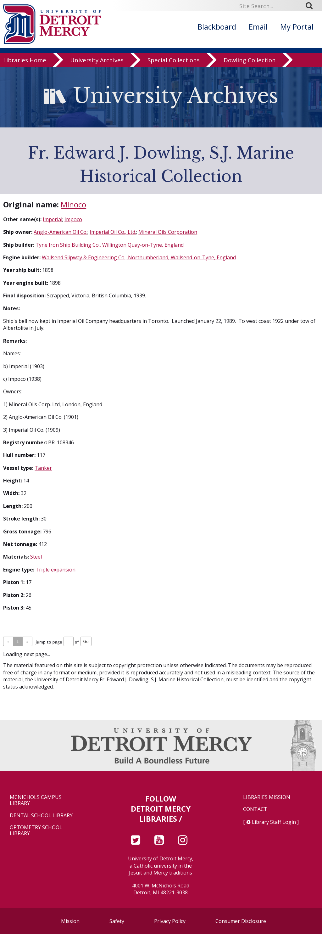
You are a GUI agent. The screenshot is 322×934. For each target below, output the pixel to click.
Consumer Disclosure (240, 921)
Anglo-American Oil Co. (60, 231)
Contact (255, 809)
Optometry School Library (36, 830)
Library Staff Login (274, 822)
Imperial (52, 219)
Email (258, 26)
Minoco (73, 204)
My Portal (297, 26)
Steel (36, 556)
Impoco (73, 219)
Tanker (43, 467)
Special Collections (173, 60)
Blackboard (216, 26)
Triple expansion (55, 569)
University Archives (97, 60)
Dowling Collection (250, 60)
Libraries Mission (266, 797)
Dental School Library (41, 816)
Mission (70, 921)
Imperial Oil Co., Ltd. (113, 231)
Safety (116, 921)
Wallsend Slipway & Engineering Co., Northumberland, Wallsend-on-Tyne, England (139, 257)
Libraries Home (24, 60)
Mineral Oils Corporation (167, 231)
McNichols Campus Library (36, 800)
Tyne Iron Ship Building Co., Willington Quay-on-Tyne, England (110, 244)
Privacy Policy (170, 921)
